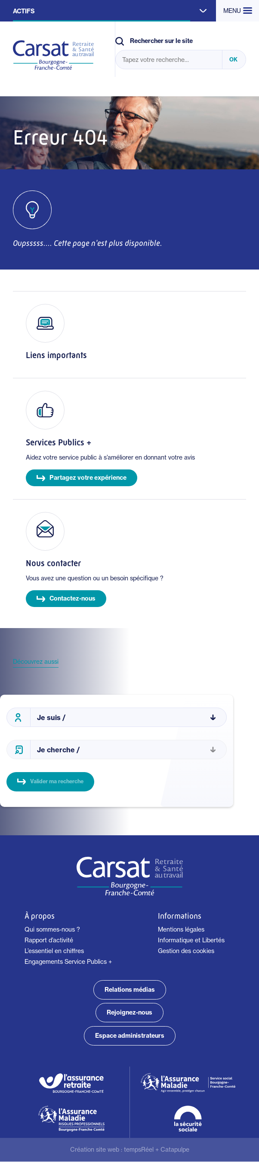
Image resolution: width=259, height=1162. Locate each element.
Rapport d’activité (49, 940)
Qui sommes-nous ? (52, 929)
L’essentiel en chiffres (54, 951)
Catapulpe (174, 1149)
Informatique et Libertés (191, 940)
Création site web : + (129, 1149)
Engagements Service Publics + (68, 962)
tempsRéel (139, 1149)
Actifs (24, 11)
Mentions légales (181, 929)
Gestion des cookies (186, 951)
